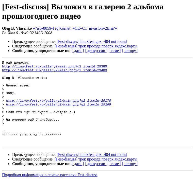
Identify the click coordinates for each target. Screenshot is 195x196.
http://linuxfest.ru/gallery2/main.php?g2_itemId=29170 (58, 108)
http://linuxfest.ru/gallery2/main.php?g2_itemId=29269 (58, 113)
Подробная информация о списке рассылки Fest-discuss (50, 191)
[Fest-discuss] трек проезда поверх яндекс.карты (96, 46)
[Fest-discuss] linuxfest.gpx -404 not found (92, 41)
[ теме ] (114, 50)
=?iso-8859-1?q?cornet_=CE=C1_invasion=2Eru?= (75, 28)
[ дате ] (78, 50)
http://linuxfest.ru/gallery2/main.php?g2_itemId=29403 (54, 72)
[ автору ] (130, 50)
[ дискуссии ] (96, 50)
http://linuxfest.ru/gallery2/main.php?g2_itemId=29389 (54, 67)
